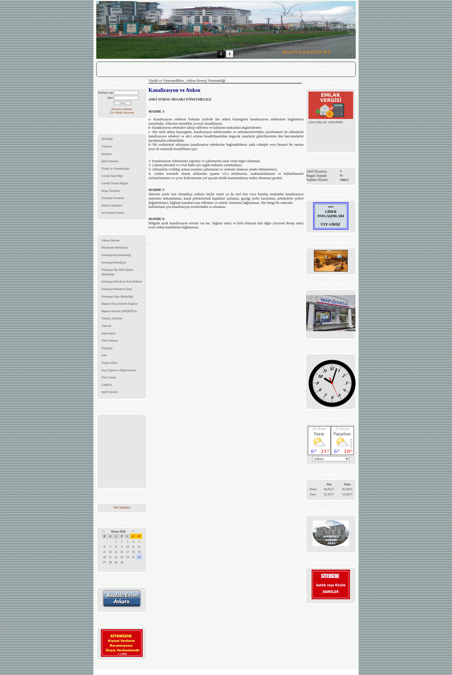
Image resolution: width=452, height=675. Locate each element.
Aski (104, 355)
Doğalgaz (106, 348)
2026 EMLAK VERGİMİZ (325, 122)
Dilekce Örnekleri (111, 205)
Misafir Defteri (299, 69)
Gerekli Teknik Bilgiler (114, 183)
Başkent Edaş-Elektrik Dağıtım (119, 303)
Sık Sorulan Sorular (112, 212)
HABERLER (196, 69)
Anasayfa (127, 69)
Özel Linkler (108, 377)
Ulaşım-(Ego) (109, 362)
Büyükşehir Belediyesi (114, 247)
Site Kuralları (224, 69)
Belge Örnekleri (110, 190)
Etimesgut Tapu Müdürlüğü (117, 296)
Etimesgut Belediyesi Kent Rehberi (121, 281)
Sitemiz (149, 69)
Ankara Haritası (110, 240)
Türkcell (106, 325)
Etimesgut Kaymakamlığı (116, 255)
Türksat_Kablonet (111, 318)
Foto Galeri (251, 69)
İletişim (324, 69)
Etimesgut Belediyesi (113, 262)
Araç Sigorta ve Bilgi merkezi (118, 370)
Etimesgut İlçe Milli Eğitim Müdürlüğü (117, 272)
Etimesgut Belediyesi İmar (116, 289)
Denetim (106, 154)
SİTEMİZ (107, 139)
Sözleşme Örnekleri (112, 198)
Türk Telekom (109, 340)
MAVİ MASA (109, 392)
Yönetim (106, 146)
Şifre (110, 97)
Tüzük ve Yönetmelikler (115, 168)
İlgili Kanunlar (109, 161)
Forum (273, 69)
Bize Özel (170, 69)
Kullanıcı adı (105, 92)
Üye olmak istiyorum (122, 112)
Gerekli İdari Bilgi (112, 175)
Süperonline (108, 333)
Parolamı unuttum (122, 109)
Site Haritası (122, 507)
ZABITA (106, 384)
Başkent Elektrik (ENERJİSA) (119, 311)
